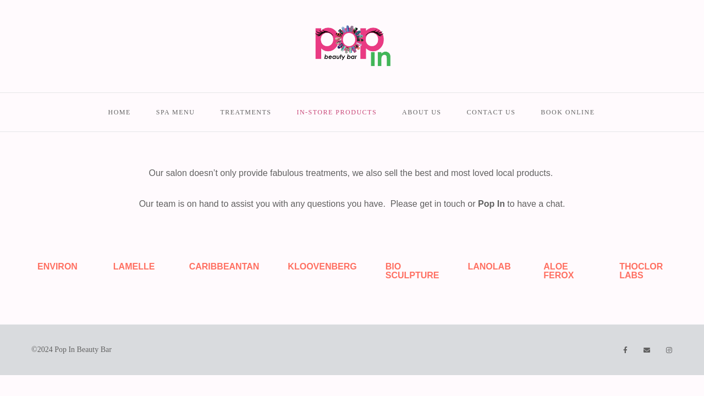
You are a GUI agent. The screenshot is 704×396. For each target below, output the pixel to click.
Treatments (245, 112)
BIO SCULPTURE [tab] (412, 271)
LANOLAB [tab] (489, 266)
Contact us (491, 112)
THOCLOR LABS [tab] (641, 271)
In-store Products (336, 112)
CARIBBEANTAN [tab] (224, 266)
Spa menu (175, 112)
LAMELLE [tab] (134, 266)
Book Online (568, 112)
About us (421, 112)
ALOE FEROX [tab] (558, 271)
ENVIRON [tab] (57, 266)
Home (119, 112)
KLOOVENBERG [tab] (322, 266)
